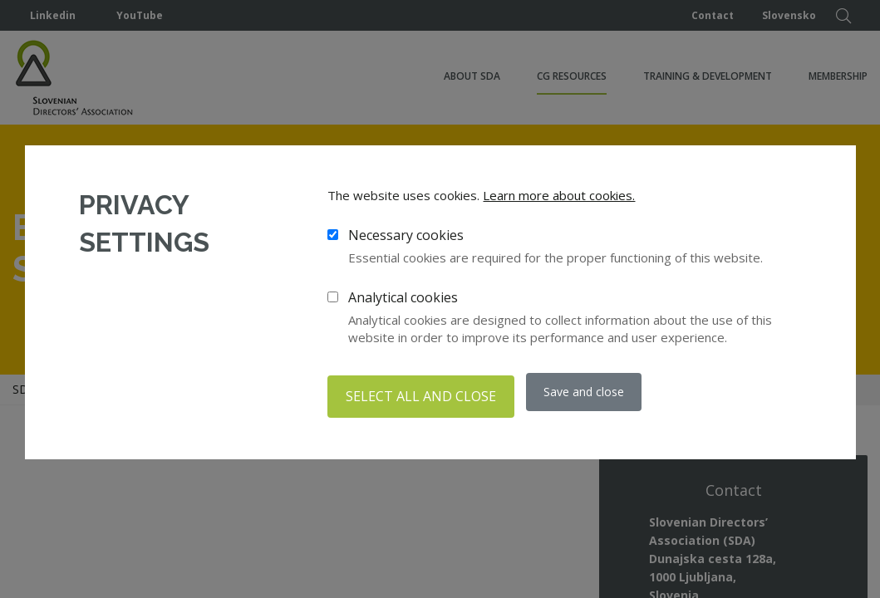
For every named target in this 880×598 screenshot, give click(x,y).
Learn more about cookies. (559, 199)
